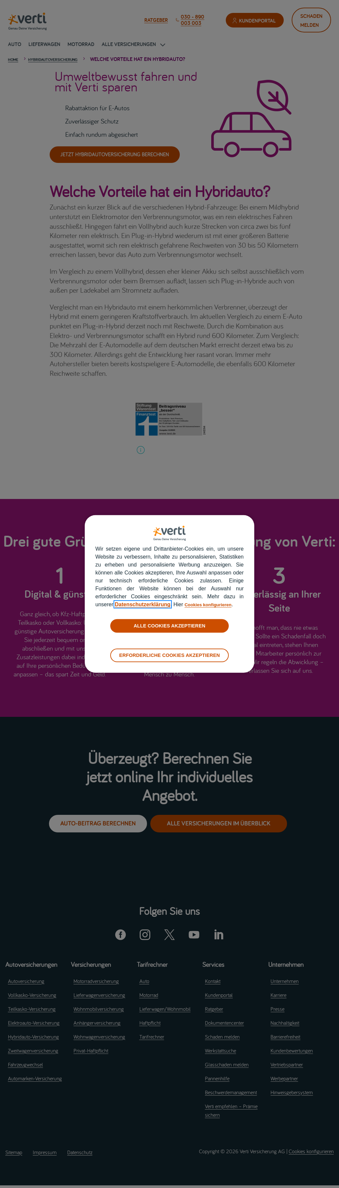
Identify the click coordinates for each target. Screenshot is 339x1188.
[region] (169, 594)
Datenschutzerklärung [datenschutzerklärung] (142, 604)
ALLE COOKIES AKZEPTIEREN (169, 625)
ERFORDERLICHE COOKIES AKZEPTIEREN (169, 655)
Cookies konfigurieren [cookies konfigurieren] (212, 604)
